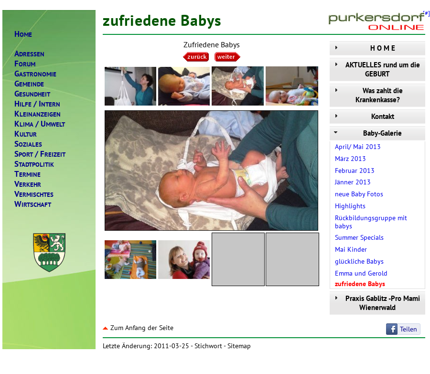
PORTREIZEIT (39, 154)
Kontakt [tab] (363, 116)
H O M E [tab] (363, 48)
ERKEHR (27, 184)
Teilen (408, 329)
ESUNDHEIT (32, 94)
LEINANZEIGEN (37, 114)
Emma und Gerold (361, 273)
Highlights (350, 206)
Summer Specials (359, 237)
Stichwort (208, 346)
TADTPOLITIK (34, 164)
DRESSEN (29, 54)
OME (23, 34)
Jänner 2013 (353, 182)
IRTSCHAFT (32, 204)
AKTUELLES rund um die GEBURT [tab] (376, 69)
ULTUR (25, 134)
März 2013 (350, 158)
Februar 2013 (355, 170)
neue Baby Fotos (359, 194)
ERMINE (27, 174)
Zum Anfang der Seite (138, 327)
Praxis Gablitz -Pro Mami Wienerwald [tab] (376, 303)
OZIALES (28, 144)
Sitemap (239, 346)
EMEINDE (29, 84)
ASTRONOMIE (35, 74)
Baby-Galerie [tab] (367, 133)
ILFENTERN (37, 104)
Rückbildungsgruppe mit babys (371, 222)
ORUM (24, 64)
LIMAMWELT (39, 124)
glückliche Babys (359, 261)
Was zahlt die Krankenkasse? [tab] (367, 95)
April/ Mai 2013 (358, 146)
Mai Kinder (351, 249)
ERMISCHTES (34, 194)
